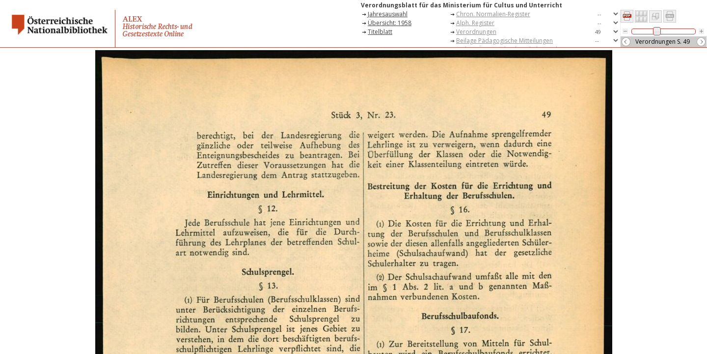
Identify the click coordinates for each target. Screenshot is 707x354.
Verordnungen (476, 32)
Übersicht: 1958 (389, 23)
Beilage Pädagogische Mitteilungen (504, 40)
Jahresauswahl (388, 14)
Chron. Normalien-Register (493, 14)
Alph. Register (475, 23)
